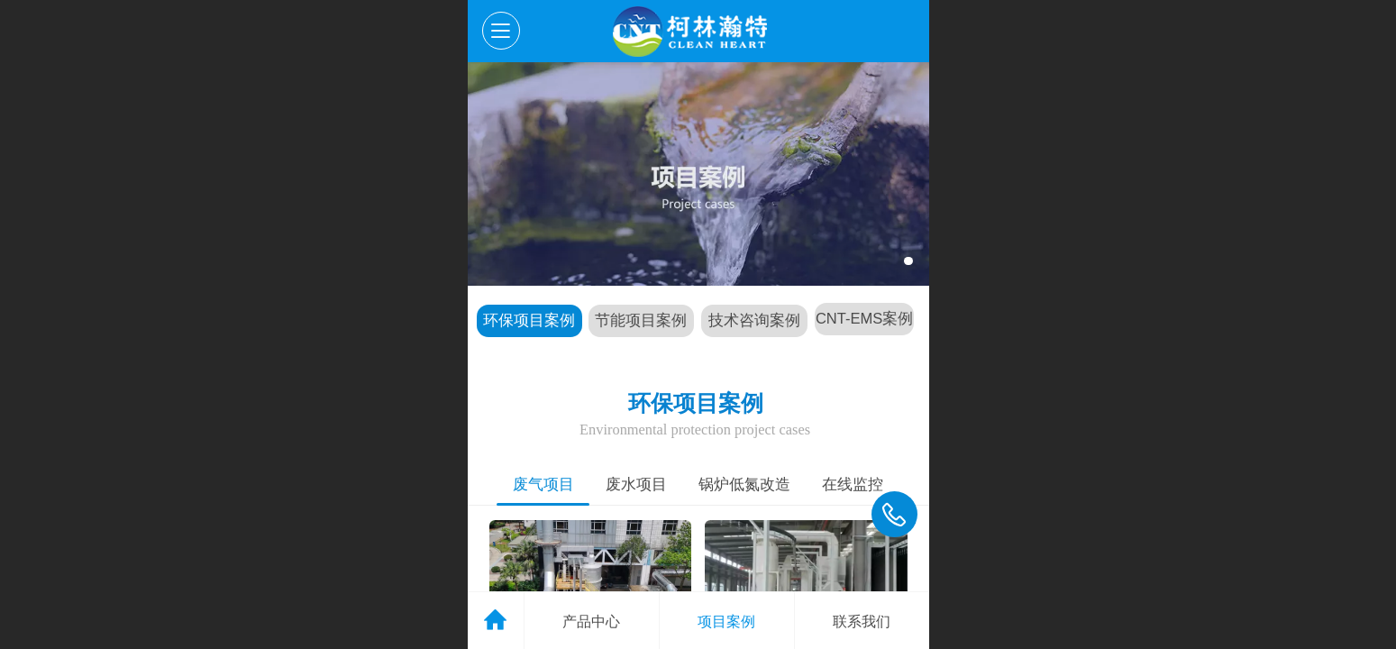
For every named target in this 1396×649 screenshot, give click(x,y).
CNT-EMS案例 (864, 318)
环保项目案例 (529, 320)
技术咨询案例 (754, 320)
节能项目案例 (641, 320)
